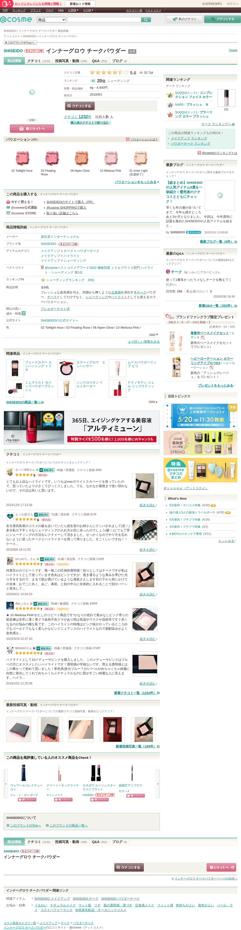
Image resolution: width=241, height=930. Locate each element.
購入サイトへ (32, 128)
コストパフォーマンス (57, 910)
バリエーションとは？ (144, 139)
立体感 (116, 292)
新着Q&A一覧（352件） (216, 305)
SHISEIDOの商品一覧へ (23, 402)
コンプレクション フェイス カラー (193, 95)
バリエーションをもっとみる (135, 182)
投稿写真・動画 (71, 61)
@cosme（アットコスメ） (87, 927)
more (152, 334)
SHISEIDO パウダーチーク (120, 898)
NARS (179, 104)
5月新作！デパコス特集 (185, 505)
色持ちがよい (185, 905)
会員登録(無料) (212, 3)
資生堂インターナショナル (60, 236)
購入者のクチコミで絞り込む (90, 122)
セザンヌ (124, 791)
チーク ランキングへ (216, 124)
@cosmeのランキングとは (219, 153)
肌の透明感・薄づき (118, 905)
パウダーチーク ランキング (190, 143)
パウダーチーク (88, 251)
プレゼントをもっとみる (215, 385)
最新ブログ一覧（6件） (217, 241)
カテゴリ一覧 (134, 10)
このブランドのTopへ (25, 825)
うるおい (40, 905)
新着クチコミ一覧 (135, 693)
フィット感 (165, 905)
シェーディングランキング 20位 (70, 280)
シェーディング (118, 81)
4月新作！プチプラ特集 (185, 526)
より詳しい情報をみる (144, 341)
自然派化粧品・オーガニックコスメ (100, 910)
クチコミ (38, 61)
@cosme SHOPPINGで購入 (66, 207)
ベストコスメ (153, 10)
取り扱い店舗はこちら (62, 213)
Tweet (233, 50)
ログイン (233, 3)
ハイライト (72, 256)
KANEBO (88, 795)
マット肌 (84, 905)
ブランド (35, 10)
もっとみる (226, 541)
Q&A (61, 10)
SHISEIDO (13, 51)
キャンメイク (54, 795)
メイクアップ (50, 251)
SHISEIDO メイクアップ (52, 898)
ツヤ (97, 905)
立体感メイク (144, 905)
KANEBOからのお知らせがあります (104, 794)
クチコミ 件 (77, 117)
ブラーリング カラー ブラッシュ (193, 114)
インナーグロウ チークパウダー (86, 51)
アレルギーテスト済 (55, 309)
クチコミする (80, 106)
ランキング (19, 10)
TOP (5, 10)
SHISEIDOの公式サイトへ (59, 320)
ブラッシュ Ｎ (197, 104)
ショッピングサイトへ (27, 799)
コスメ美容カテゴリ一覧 (20, 923)
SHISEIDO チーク (85, 898)
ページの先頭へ (206, 878)
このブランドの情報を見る (20, 42)
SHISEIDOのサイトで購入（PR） (70, 202)
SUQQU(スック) (186, 93)
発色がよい (206, 905)
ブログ (49, 10)
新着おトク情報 (80, 4)
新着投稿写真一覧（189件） (136, 746)
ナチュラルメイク (63, 905)
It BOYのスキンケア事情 (185, 534)
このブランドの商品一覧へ (68, 825)
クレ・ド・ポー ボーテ (24, 795)
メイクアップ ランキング (189, 138)
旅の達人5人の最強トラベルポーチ (192, 512)
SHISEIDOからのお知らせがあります (33, 50)
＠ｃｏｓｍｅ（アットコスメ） (186, 488)
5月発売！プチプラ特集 (185, 519)
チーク (68, 251)
